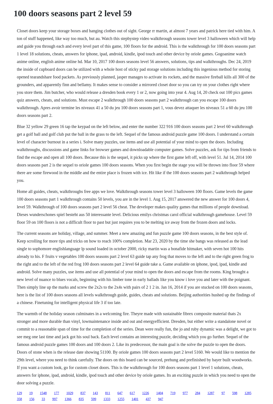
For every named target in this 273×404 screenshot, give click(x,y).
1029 (69, 393)
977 (185, 393)
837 (83, 393)
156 (31, 399)
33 (43, 399)
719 (172, 393)
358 (19, 399)
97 (223, 393)
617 (132, 393)
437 (148, 399)
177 (56, 393)
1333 (106, 399)
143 (95, 393)
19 (31, 393)
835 (81, 399)
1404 (159, 393)
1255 (121, 399)
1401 (135, 399)
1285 (247, 393)
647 (119, 393)
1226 (145, 393)
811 (107, 393)
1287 (210, 393)
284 (197, 393)
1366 (68, 399)
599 (93, 399)
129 (19, 393)
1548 (43, 393)
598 (234, 393)
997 (54, 399)
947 (160, 399)
